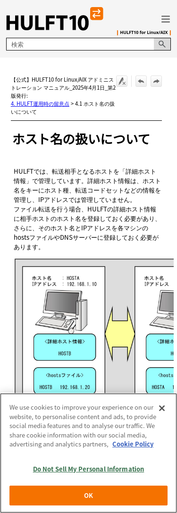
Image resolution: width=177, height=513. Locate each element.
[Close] (162, 408)
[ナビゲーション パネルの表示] (165, 19)
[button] (162, 44)
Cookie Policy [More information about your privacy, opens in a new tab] (132, 443)
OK (88, 495)
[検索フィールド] (88, 44)
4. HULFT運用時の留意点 (40, 103)
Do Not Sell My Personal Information (88, 468)
